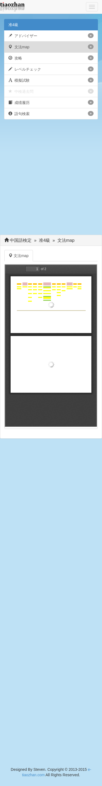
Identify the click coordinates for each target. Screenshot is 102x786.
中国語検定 (21, 240)
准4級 (13, 25)
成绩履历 (51, 102)
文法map (51, 46)
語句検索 (51, 113)
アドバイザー (51, 35)
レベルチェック (51, 68)
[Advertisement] (51, 178)
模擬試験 (51, 80)
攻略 (51, 57)
